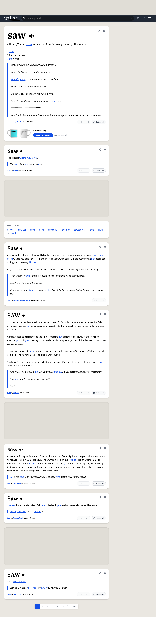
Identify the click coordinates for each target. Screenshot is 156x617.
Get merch (98, 122)
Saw (8, 170)
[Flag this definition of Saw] (104, 149)
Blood (15, 170)
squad (31, 351)
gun (28, 326)
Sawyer (10, 229)
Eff (10, 59)
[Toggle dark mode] (144, 18)
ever (35, 157)
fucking (22, 157)
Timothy (15, 79)
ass (39, 164)
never (17, 379)
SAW (9, 393)
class (49, 290)
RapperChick (18, 518)
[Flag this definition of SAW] (104, 314)
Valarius (16, 393)
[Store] (138, 18)
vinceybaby (17, 594)
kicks (27, 164)
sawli (100, 229)
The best (11, 505)
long (58, 477)
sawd (13, 233)
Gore (11, 51)
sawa (41, 229)
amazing (38, 511)
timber (44, 587)
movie (29, 44)
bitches (32, 262)
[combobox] (77, 18)
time (28, 275)
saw (8, 122)
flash (22, 477)
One (12, 477)
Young (23, 79)
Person (13, 511)
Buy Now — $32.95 (43, 135)
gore (59, 505)
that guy (58, 371)
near (35, 587)
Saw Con (22, 229)
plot (93, 258)
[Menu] (149, 18)
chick (30, 290)
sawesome (79, 229)
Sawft (91, 229)
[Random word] (131, 18)
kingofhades (18, 122)
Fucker (54, 101)
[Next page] (65, 606)
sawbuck (52, 229)
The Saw (21, 511)
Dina (100, 362)
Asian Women (19, 581)
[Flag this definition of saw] (104, 31)
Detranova (17, 483)
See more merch (60, 135)
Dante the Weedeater (21, 300)
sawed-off (65, 229)
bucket (73, 460)
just (36, 371)
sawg (32, 229)
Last (74, 606)
